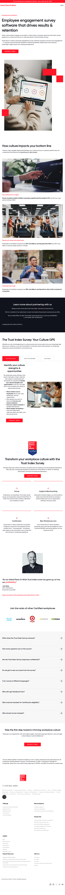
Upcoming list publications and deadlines (43, 811)
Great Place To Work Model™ (28, 152)
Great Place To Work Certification (10, 807)
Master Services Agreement (23, 794)
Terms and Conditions (7, 790)
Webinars (5, 849)
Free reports (5, 843)
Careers (30, 790)
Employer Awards (6, 809)
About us (36, 854)
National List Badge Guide (16, 792)
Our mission (36, 857)
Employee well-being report (9, 857)
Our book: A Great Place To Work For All (43, 863)
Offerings (5, 803)
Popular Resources (8, 854)
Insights (5, 836)
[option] (9, 619)
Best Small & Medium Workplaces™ (42, 824)
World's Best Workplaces (39, 828)
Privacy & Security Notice (20, 790)
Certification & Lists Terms (40, 790)
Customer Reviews (7, 815)
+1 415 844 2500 (10, 786)
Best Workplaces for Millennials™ (41, 830)
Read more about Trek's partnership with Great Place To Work (20, 595)
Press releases (6, 847)
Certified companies (39, 807)
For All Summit (6, 813)
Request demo (32, 476)
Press (49, 790)
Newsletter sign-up (7, 851)
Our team (36, 861)
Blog (4, 839)
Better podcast (6, 841)
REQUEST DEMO (14, 420)
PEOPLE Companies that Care (41, 822)
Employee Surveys (7, 811)
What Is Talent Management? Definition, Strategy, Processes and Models (16, 862)
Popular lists (37, 817)
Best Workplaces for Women (42, 826)
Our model (36, 859)
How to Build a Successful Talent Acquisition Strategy (15, 864)
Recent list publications (39, 809)
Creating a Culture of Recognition (10, 866)
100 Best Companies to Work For (43, 820)
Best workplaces (39, 803)
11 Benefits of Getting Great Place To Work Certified (14, 859)
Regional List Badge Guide (31, 792)
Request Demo (10, 51)
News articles (6, 845)
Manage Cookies (36, 794)
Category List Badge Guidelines (46, 792)
